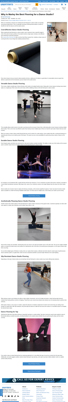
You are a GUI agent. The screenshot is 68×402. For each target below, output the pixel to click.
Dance (14, 9)
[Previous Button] (49, 32)
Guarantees (39, 394)
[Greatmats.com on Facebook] (2, 396)
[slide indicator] (57, 42)
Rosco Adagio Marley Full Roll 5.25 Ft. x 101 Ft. (20, 20)
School (42, 9)
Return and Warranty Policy (42, 392)
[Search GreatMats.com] (36, 4)
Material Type (64, 8)
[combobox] (26, 4)
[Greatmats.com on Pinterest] (12, 396)
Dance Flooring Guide (57, 390)
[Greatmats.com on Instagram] (5, 396)
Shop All (3, 9)
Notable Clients (25, 394)
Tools (66, 1)
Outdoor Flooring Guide (57, 398)
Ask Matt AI (1, 392)
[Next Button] (65, 32)
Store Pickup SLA (40, 390)
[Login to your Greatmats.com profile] (62, 4)
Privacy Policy (39, 396)
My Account (39, 399)
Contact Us (24, 388)
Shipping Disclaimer (41, 388)
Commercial (52, 9)
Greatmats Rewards (41, 398)
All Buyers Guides (56, 388)
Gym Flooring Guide (57, 392)
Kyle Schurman (6, 16)
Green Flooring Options (27, 396)
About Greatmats (26, 390)
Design (39, 1)
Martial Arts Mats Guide (57, 394)
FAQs (23, 398)
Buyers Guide (45, 1)
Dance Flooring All (36, 371)
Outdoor (58, 9)
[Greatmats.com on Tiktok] (15, 396)
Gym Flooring (9, 8)
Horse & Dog (26, 8)
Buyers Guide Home (8, 11)
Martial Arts (20, 8)
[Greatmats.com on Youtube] (9, 396)
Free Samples (52, 1)
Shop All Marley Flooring (34, 195)
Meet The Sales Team (27, 399)
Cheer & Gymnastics (35, 8)
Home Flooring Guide (57, 396)
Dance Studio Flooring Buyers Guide (21, 11)
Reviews (62, 1)
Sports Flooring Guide (57, 399)
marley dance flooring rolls (9, 37)
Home (46, 9)
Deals (58, 1)
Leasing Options (26, 392)
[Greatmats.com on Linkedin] (18, 396)
